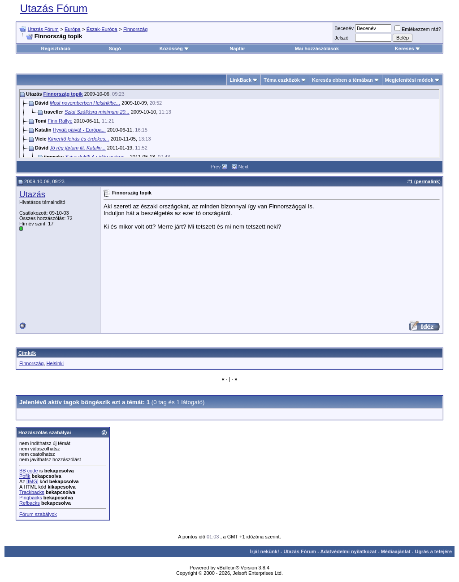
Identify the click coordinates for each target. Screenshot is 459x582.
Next (243, 166)
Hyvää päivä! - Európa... (79, 129)
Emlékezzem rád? (417, 29)
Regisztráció (55, 48)
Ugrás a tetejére (433, 551)
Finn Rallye (60, 120)
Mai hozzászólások (317, 48)
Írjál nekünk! (264, 551)
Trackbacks (31, 492)
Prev (216, 166)
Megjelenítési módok (409, 80)
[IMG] (32, 481)
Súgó (114, 48)
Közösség (174, 48)
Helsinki (55, 363)
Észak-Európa (102, 29)
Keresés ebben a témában (342, 80)
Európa (72, 29)
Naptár (237, 48)
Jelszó (341, 37)
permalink (427, 181)
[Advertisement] (379, 259)
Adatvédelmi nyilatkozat (348, 551)
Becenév (344, 28)
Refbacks (29, 503)
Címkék (27, 353)
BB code (28, 470)
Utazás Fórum (54, 8)
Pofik (24, 476)
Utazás (32, 194)
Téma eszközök (282, 80)
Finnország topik (63, 94)
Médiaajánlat (396, 551)
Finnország (135, 29)
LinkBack (240, 80)
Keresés (407, 48)
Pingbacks (30, 497)
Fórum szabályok (38, 514)
